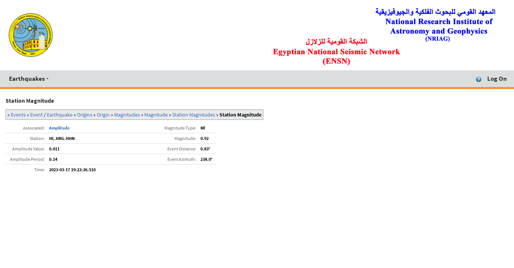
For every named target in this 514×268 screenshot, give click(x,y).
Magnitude (156, 114)
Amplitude (59, 128)
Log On (497, 78)
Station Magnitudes (193, 114)
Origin (103, 114)
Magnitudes (127, 114)
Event (36, 114)
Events (18, 114)
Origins (84, 114)
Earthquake (60, 114)
